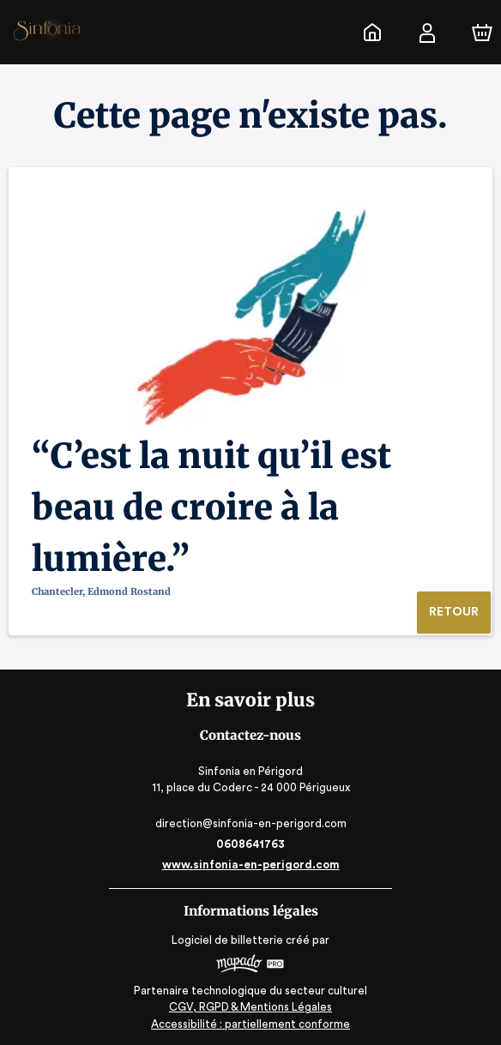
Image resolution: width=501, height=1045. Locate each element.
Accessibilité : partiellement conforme (251, 1024)
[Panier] (482, 32)
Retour (453, 612)
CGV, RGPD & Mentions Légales (250, 1006)
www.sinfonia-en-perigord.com (250, 864)
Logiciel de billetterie (228, 940)
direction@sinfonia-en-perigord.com (250, 823)
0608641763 (250, 844)
